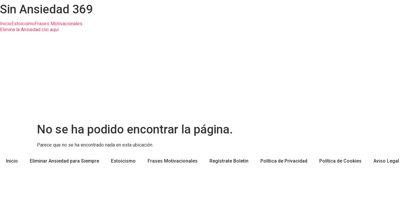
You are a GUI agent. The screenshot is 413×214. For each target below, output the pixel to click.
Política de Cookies (340, 161)
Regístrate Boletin (228, 161)
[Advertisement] (206, 77)
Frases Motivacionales (58, 23)
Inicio (5, 23)
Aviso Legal (386, 161)
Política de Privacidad (283, 161)
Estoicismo (23, 23)
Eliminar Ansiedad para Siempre (64, 161)
